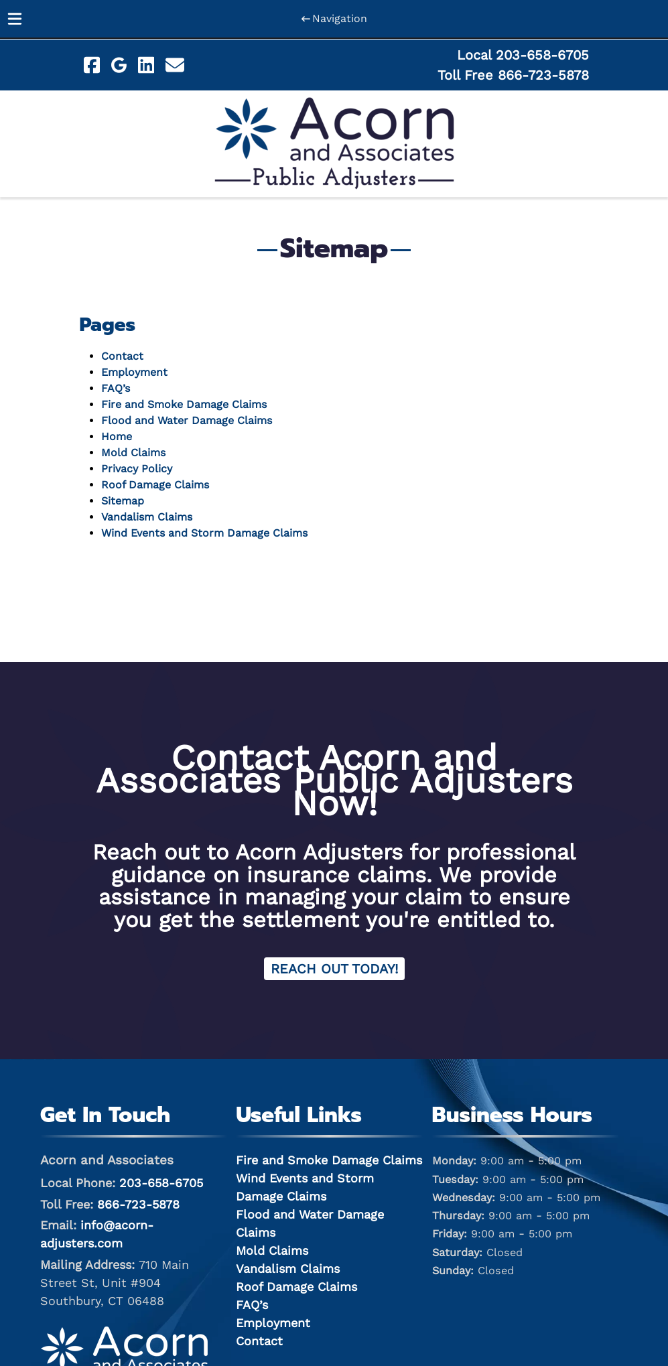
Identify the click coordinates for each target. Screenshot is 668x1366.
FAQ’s (115, 388)
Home (116, 436)
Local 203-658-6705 (523, 55)
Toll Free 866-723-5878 (513, 75)
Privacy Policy (136, 468)
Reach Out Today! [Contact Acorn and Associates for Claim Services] (334, 969)
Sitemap (122, 500)
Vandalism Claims (146, 516)
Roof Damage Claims (155, 484)
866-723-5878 (138, 1204)
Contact (122, 356)
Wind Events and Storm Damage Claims (204, 533)
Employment (134, 372)
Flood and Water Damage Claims (186, 420)
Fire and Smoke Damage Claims (184, 404)
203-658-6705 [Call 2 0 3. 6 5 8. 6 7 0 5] (161, 1183)
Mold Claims (133, 452)
